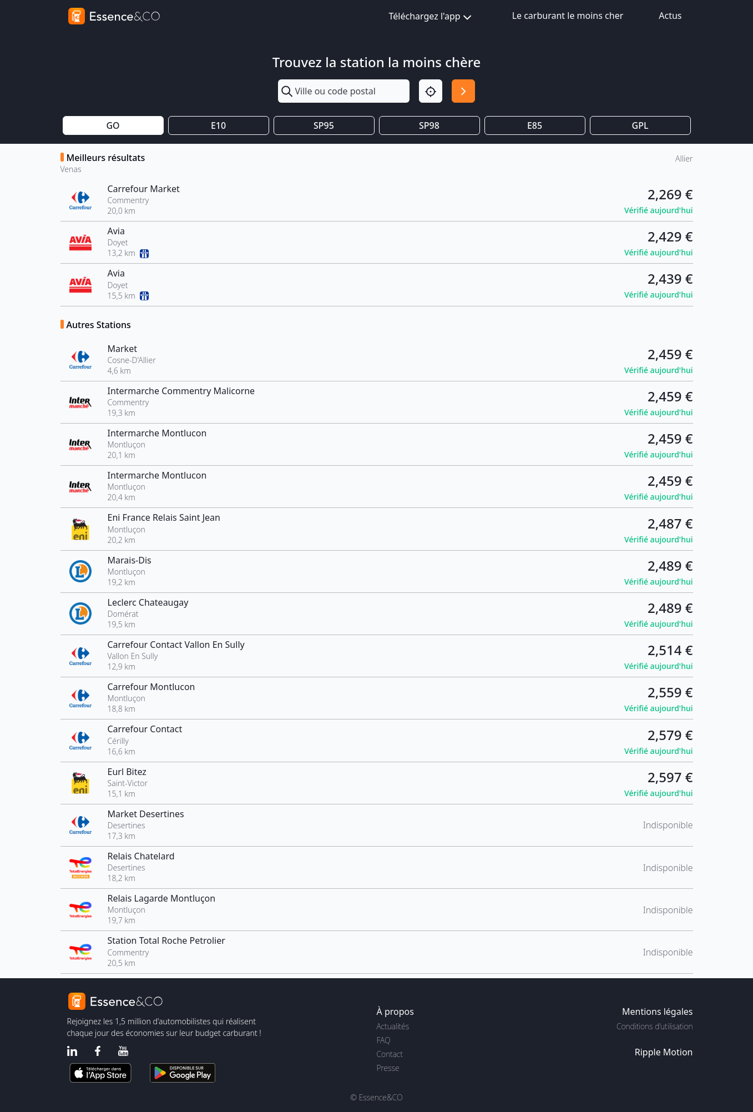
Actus (670, 15)
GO (112, 125)
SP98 (429, 125)
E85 (534, 125)
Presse (388, 1068)
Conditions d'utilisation (654, 1026)
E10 (218, 125)
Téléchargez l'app (431, 17)
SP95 (324, 125)
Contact (390, 1054)
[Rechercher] (463, 91)
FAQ (384, 1040)
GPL (640, 125)
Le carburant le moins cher (568, 15)
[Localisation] (430, 91)
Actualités (393, 1026)
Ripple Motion (664, 1052)
